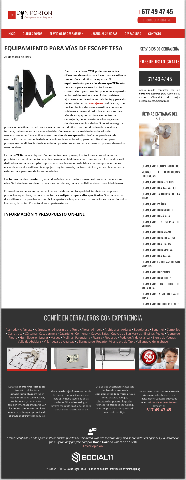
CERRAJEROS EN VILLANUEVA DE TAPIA (161, 296)
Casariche (66, 334)
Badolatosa (141, 330)
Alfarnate (26, 330)
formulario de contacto (162, 402)
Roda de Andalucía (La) (135, 338)
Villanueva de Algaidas (59, 342)
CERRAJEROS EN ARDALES (156, 244)
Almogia (96, 330)
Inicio (11, 33)
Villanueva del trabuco (153, 342)
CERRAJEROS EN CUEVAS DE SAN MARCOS (161, 264)
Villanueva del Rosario (92, 342)
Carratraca (15, 334)
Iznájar (43, 338)
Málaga (55, 338)
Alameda (12, 330)
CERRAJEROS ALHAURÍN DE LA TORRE (161, 196)
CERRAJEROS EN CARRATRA (157, 250)
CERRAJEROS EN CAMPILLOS (157, 182)
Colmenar (82, 334)
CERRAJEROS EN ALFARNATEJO (159, 188)
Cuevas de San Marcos (126, 334)
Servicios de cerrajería (66, 33)
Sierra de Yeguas (164, 338)
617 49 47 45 (157, 11)
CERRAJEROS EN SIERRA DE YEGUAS (161, 224)
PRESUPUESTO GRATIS (160, 62)
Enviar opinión (93, 446)
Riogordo (110, 338)
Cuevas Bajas (100, 334)
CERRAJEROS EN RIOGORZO (157, 278)
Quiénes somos (32, 33)
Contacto (154, 33)
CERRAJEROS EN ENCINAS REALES (160, 304)
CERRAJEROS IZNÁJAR (154, 204)
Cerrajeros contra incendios (160, 166)
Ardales (126, 330)
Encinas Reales (154, 334)
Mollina (68, 338)
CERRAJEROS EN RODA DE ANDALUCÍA (161, 286)
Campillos (173, 330)
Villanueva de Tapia (122, 342)
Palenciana (82, 338)
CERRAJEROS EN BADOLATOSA (158, 238)
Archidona (112, 330)
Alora (85, 330)
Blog (137, 469)
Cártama (31, 334)
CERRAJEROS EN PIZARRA (156, 272)
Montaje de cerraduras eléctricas (161, 174)
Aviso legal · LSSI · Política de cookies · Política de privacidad (100, 469)
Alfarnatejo (42, 330)
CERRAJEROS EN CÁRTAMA (156, 232)
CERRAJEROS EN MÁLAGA (156, 216)
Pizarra (97, 338)
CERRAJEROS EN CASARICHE (158, 210)
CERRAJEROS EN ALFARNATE (157, 256)
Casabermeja (48, 334)
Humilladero (28, 338)
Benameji (158, 330)
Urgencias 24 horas (104, 33)
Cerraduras (133, 33)
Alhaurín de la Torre (65, 330)
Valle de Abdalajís (30, 342)
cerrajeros (96, 103)
